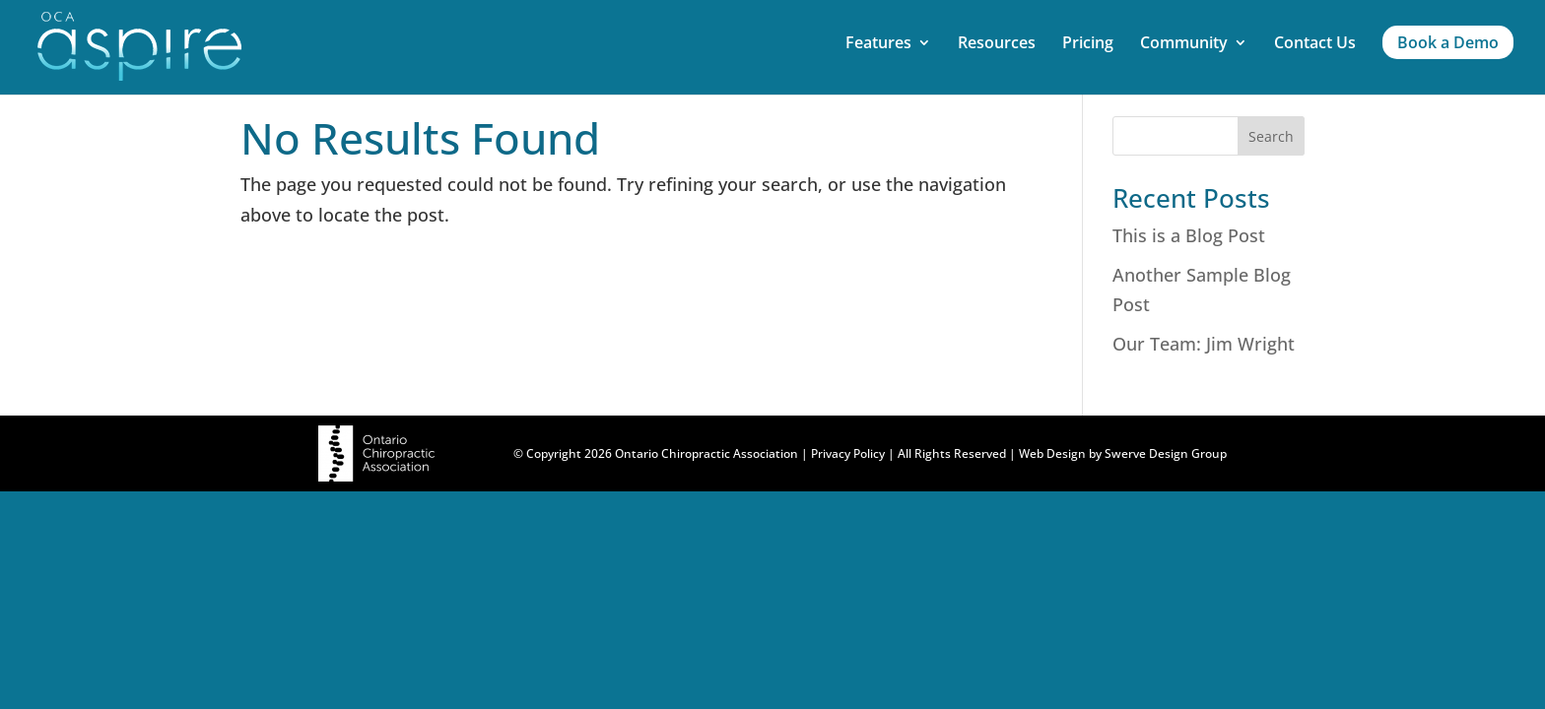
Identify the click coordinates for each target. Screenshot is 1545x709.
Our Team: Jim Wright (1203, 343)
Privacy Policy (848, 453)
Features (878, 44)
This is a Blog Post (1188, 235)
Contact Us (1315, 44)
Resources (997, 44)
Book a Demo (1448, 42)
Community (1184, 44)
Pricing (1087, 44)
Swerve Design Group (1166, 453)
